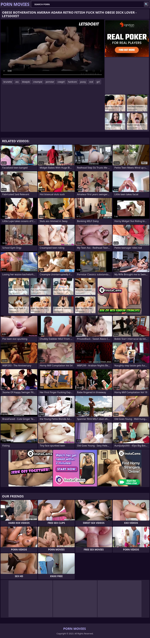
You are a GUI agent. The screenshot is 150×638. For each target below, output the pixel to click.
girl (98, 81)
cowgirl (61, 81)
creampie (37, 81)
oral (91, 81)
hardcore (72, 81)
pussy (83, 81)
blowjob (26, 81)
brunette (8, 81)
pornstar (50, 81)
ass (17, 81)
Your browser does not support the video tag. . (52, 49)
